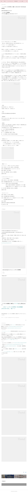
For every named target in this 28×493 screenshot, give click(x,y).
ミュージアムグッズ (10, 1)
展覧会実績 (15, 1)
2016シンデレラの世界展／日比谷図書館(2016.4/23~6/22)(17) (8, 317)
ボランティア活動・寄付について (11, 339)
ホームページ (13, 324)
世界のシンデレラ (18, 348)
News (4, 1)
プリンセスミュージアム (6, 331)
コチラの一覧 (16, 303)
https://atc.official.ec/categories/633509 (20, 342)
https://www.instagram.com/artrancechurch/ (16, 326)
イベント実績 (21, 1)
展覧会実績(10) (17, 317)
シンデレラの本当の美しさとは (8, 351)
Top (1, 1)
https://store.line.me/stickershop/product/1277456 (15, 344)
